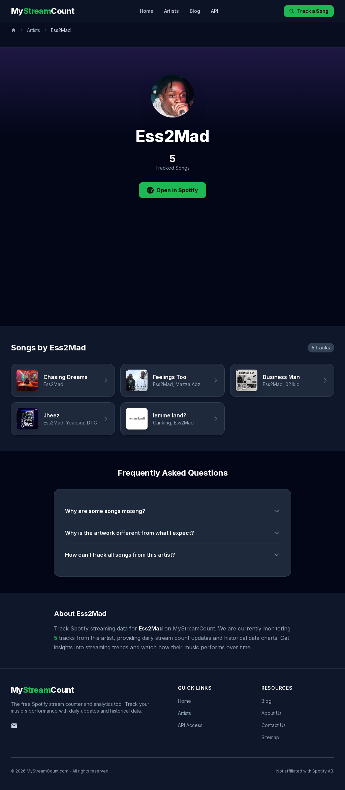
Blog (195, 11)
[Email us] (14, 725)
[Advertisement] (172, 276)
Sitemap (270, 737)
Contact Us (273, 725)
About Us (271, 713)
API (214, 11)
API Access (190, 725)
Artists (171, 11)
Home (146, 11)
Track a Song (308, 11)
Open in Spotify (172, 190)
